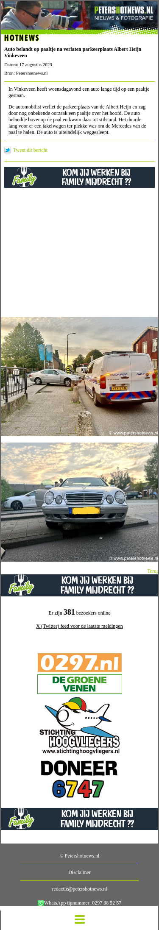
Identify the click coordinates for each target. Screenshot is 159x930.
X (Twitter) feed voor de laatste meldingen (79, 626)
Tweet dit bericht (30, 150)
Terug (153, 571)
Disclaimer (79, 872)
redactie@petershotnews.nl (79, 889)
